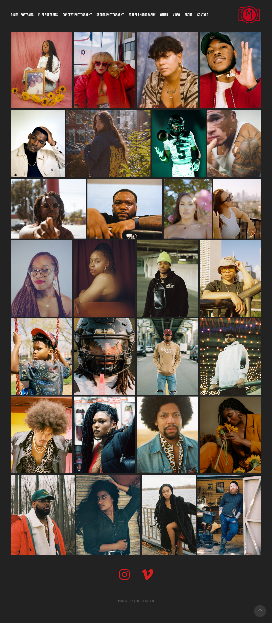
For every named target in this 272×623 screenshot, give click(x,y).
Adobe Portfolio (143, 601)
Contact (202, 15)
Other (164, 15)
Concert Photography (77, 15)
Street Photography (142, 15)
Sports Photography (110, 15)
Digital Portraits (22, 15)
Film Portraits (48, 15)
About (188, 15)
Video (176, 15)
